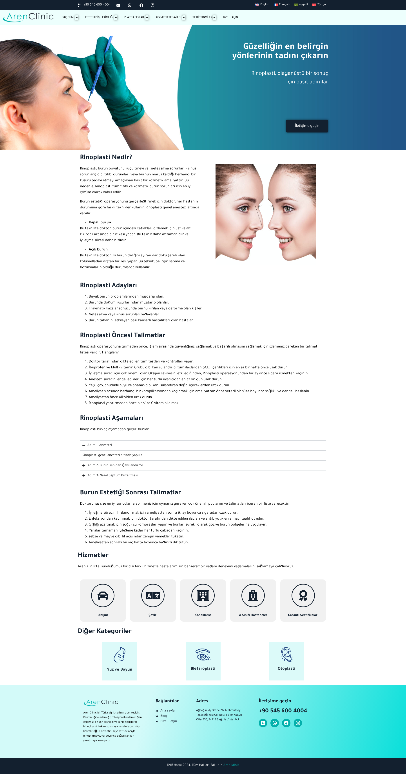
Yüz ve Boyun (119, 670)
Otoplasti (286, 669)
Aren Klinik (231, 765)
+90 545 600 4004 (283, 711)
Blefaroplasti (203, 669)
